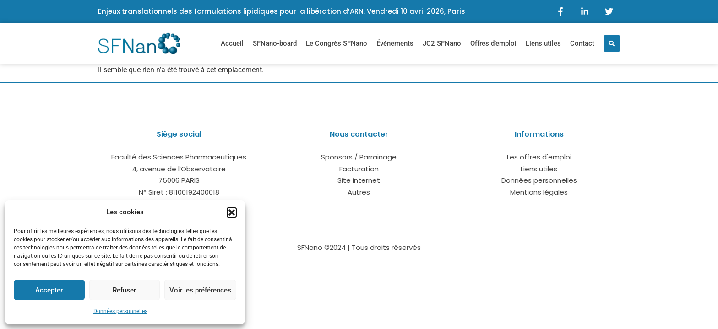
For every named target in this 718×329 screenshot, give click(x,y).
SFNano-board (275, 43)
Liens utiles (543, 43)
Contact (582, 43)
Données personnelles (120, 311)
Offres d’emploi (493, 43)
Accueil (232, 43)
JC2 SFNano (442, 43)
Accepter (49, 290)
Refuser (124, 290)
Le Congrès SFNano (336, 43)
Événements (394, 43)
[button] (231, 212)
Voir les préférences (200, 290)
